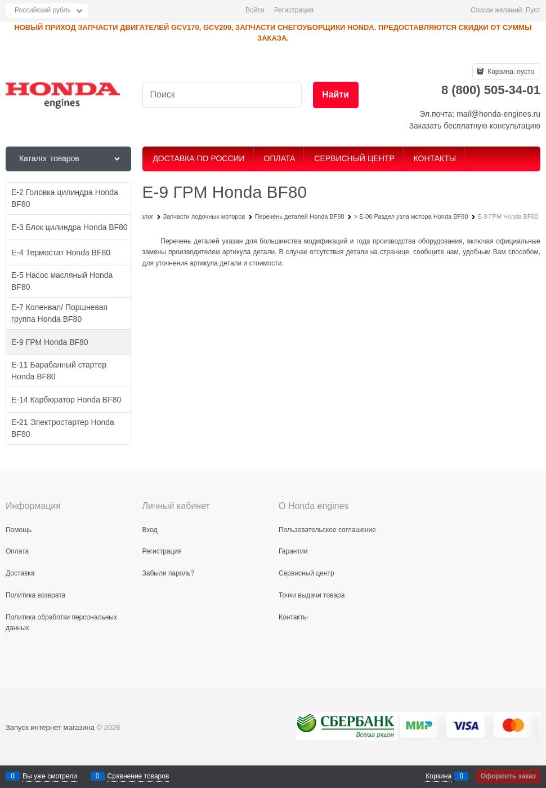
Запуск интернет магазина (50, 727)
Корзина (438, 776)
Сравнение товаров (138, 776)
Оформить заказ (508, 776)
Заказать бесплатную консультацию (474, 125)
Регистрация (294, 10)
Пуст (533, 10)
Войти (255, 10)
